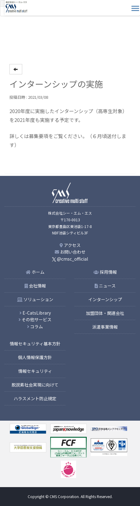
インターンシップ (105, 299)
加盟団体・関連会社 (105, 313)
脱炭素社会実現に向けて (35, 385)
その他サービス (35, 319)
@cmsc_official (70, 259)
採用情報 (105, 272)
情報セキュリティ (35, 371)
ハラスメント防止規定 (35, 398)
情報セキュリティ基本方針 (35, 343)
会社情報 (35, 286)
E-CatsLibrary (35, 313)
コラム (35, 326)
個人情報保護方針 (35, 357)
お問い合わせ (70, 252)
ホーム (35, 272)
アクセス (70, 245)
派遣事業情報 (105, 327)
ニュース (105, 286)
